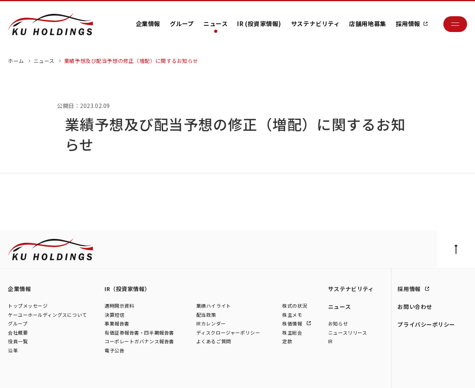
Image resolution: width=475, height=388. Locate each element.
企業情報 (148, 23)
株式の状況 (294, 305)
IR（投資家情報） (127, 289)
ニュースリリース (347, 332)
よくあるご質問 (213, 341)
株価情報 (293, 323)
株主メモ (292, 314)
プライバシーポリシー (426, 324)
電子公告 (114, 350)
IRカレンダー (211, 323)
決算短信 (114, 314)
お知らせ (338, 323)
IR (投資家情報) (259, 23)
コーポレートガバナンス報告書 (139, 341)
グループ (182, 23)
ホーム (16, 60)
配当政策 (206, 314)
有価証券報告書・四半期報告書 (139, 332)
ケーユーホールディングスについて (47, 314)
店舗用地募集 (367, 23)
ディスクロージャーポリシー (228, 332)
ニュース (215, 23)
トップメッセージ (28, 305)
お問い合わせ (414, 306)
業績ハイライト (213, 305)
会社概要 (18, 332)
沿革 (13, 350)
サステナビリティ (315, 23)
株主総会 (292, 332)
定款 (287, 341)
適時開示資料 (119, 305)
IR (330, 341)
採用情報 (408, 23)
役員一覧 (18, 341)
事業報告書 (116, 323)
